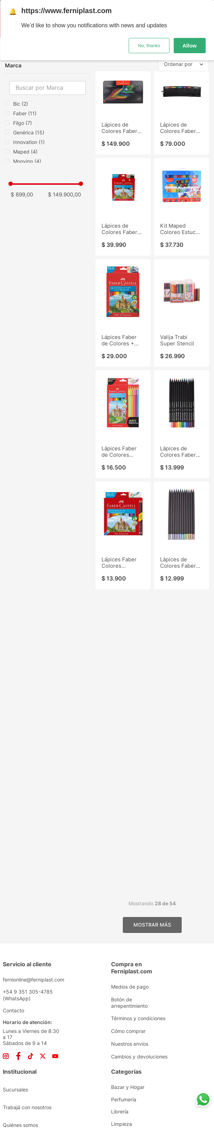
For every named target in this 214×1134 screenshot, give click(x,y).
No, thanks (149, 45)
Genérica (28, 132)
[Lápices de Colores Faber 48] (123, 207)
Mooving (27, 161)
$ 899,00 (22, 194)
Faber (25, 113)
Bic (20, 104)
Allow (189, 45)
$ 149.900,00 (64, 194)
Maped (25, 152)
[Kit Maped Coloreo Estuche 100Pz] (181, 207)
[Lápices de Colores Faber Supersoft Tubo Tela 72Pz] (181, 113)
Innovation (29, 142)
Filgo (22, 123)
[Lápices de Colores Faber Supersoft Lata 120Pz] (123, 113)
